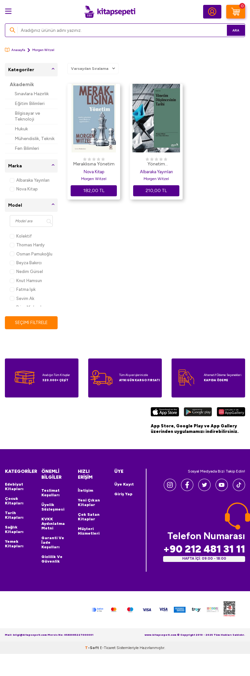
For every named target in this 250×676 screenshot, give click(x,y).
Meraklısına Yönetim (94, 164)
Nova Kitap (24, 189)
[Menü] (8, 11)
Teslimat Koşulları (50, 493)
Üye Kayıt (124, 484)
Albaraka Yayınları (29, 180)
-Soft (92, 648)
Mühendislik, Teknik (35, 138)
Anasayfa (15, 50)
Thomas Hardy (27, 244)
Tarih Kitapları (14, 515)
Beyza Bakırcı (26, 262)
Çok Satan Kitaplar (89, 517)
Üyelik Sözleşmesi (52, 507)
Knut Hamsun (26, 280)
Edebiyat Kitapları (14, 486)
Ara (230, 30)
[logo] (109, 11)
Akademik (22, 84)
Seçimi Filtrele (31, 322)
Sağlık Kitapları (14, 529)
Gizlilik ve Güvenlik (51, 559)
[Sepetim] (235, 12)
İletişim (85, 490)
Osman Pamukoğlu (31, 254)
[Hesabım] (212, 12)
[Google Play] (198, 413)
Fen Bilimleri (27, 148)
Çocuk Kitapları (14, 501)
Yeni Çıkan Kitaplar (89, 502)
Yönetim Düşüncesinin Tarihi (156, 164)
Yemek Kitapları (14, 544)
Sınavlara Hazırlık (32, 94)
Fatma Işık (22, 289)
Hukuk (21, 129)
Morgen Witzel (93, 178)
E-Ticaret (108, 648)
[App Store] (165, 413)
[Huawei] (231, 413)
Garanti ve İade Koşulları (52, 543)
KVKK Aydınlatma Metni (53, 524)
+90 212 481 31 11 (204, 549)
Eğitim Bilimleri (30, 103)
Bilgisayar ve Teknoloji (27, 116)
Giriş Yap (123, 494)
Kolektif (21, 236)
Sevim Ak (22, 298)
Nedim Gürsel (26, 271)
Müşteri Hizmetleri (89, 531)
